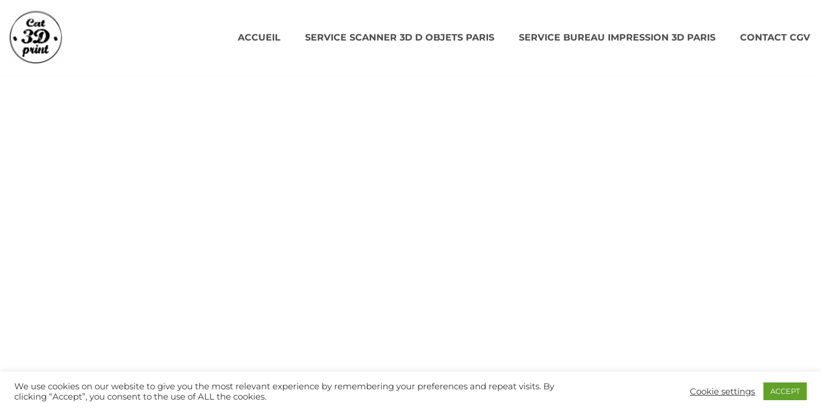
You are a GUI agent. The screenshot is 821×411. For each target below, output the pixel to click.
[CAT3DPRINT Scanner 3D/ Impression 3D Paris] (36, 37)
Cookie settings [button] (722, 391)
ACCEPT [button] (785, 391)
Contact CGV (775, 37)
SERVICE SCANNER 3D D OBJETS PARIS (399, 37)
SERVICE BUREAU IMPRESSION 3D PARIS (617, 37)
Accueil (259, 37)
